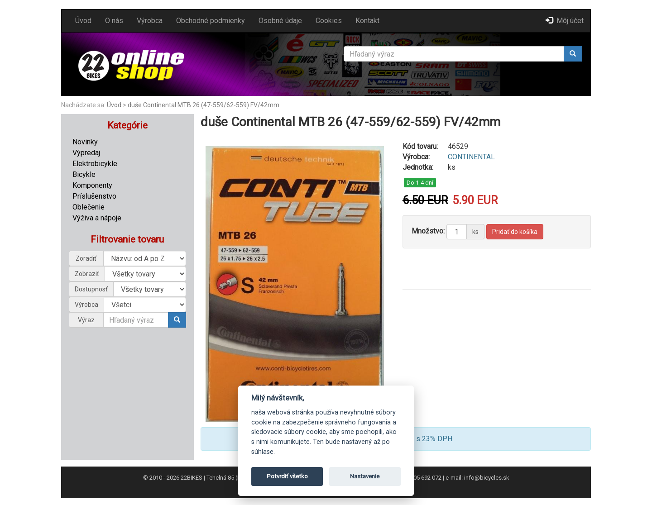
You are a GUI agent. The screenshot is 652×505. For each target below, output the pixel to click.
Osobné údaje (280, 20)
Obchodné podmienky (210, 20)
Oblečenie (88, 207)
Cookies (329, 20)
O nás (114, 20)
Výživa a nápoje (96, 218)
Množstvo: (428, 231)
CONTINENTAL (471, 156)
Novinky (85, 142)
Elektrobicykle (94, 163)
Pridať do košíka (514, 231)
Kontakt (367, 20)
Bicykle (84, 174)
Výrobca (150, 20)
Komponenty (92, 185)
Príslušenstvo (94, 196)
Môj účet (565, 20)
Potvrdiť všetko (287, 476)
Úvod (83, 20)
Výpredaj (86, 152)
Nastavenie (364, 476)
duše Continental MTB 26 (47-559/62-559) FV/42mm (203, 105)
